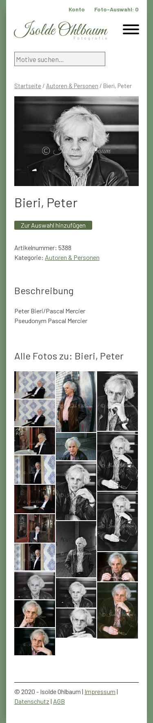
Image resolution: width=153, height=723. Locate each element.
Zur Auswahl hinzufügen (53, 225)
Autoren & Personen (72, 85)
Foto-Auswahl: (116, 9)
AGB (59, 701)
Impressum (99, 691)
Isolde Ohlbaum (60, 31)
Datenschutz (31, 701)
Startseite (27, 85)
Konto (77, 9)
